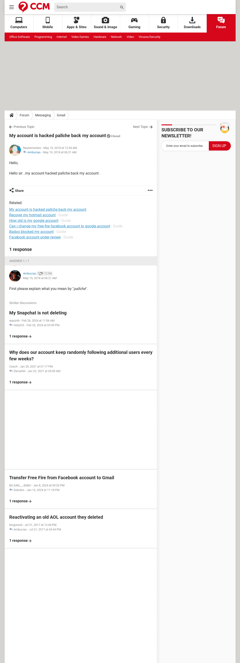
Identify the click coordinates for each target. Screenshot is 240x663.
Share (19, 191)
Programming (43, 37)
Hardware (100, 37)
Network (116, 37)
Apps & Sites (77, 23)
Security (163, 23)
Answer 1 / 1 (19, 261)
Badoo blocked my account (31, 231)
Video (130, 37)
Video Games (80, 37)
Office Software (19, 37)
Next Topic (140, 127)
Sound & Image (105, 23)
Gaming (134, 23)
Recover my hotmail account (32, 215)
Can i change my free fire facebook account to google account (59, 226)
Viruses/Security (149, 37)
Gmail (61, 115)
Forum (221, 23)
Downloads (192, 23)
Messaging (43, 115)
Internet (62, 37)
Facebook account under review (35, 237)
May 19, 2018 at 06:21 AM (59, 152)
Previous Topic (24, 127)
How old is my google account (33, 220)
